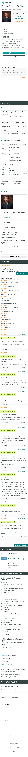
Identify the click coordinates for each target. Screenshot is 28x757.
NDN (14, 751)
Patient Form (6, 217)
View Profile (23, 558)
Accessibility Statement (14, 747)
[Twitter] (8, 704)
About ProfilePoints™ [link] (19, 17)
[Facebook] (3, 704)
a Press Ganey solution (10, 698)
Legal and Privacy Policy (14, 739)
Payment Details (14, 256)
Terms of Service (14, 743)
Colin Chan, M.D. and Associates (14, 559)
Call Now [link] (14, 56)
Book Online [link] (14, 53)
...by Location (5, 722)
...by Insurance (5, 717)
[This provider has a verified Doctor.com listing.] (23, 6)
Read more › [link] (4, 49)
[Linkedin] (5, 704)
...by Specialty (5, 720)
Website (14, 61)
